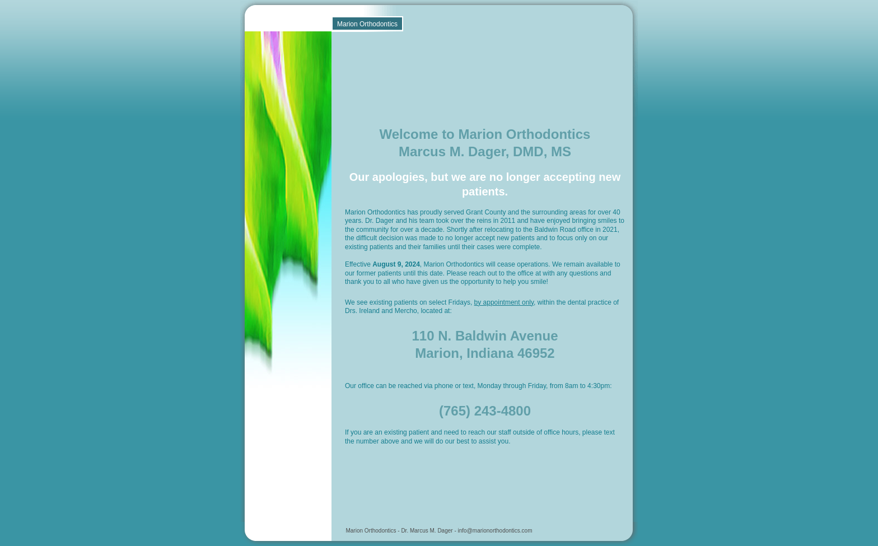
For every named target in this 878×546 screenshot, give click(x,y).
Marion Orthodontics (367, 24)
